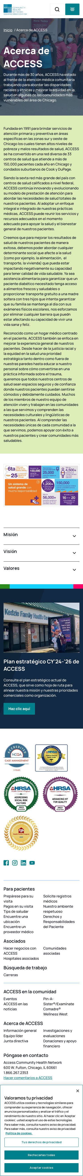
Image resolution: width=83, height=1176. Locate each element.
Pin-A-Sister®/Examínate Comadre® (58, 1003)
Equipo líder (13, 1035)
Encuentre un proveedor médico (18, 929)
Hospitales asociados (21, 958)
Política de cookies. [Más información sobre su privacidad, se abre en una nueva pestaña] (19, 1133)
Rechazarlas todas (41, 1155)
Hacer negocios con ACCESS (20, 951)
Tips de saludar (16, 911)
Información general (20, 1030)
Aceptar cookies (41, 1168)
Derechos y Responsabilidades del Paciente (59, 921)
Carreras (11, 974)
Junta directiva (16, 1040)
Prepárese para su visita (18, 899)
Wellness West (55, 1014)
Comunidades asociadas (55, 951)
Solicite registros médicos (57, 899)
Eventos (10, 998)
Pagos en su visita (18, 906)
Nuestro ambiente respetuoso (58, 909)
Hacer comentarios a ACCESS (28, 1077)
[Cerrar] (78, 1091)
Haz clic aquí (19, 708)
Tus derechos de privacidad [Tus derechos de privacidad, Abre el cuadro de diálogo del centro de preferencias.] (41, 1142)
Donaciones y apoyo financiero (60, 1043)
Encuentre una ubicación (16, 919)
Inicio (8, 30)
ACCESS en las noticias (16, 1006)
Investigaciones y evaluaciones (57, 1033)
